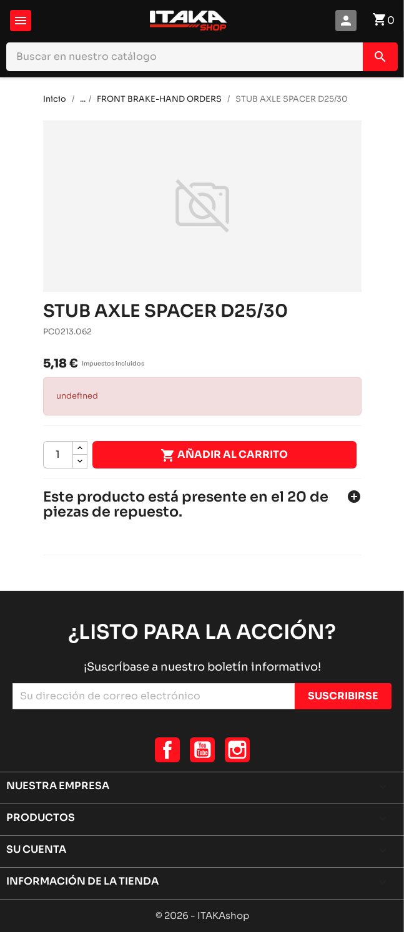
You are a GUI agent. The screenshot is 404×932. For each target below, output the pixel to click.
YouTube (202, 749)
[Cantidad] (58, 454)
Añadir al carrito (224, 455)
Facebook (167, 749)
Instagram (237, 749)
